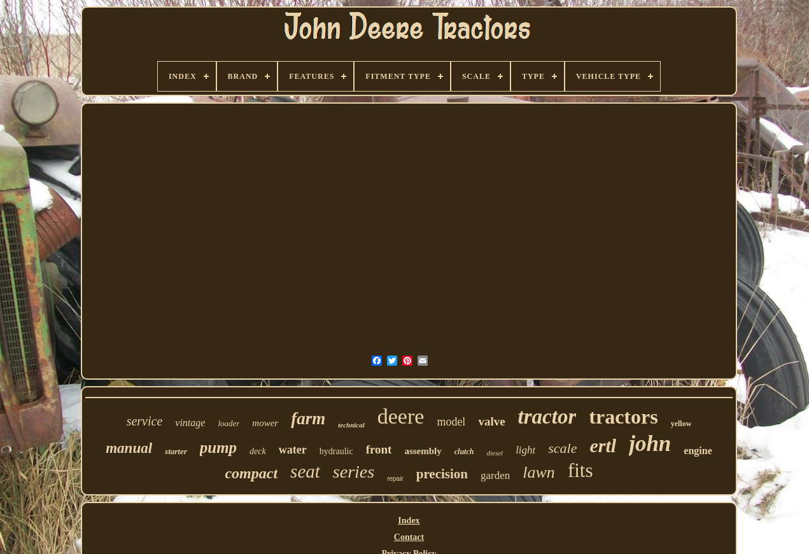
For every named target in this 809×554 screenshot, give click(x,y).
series (353, 471)
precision (442, 473)
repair (395, 478)
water (293, 449)
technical (351, 425)
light (525, 450)
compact (251, 473)
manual (129, 448)
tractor (547, 416)
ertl (603, 445)
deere (401, 416)
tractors (623, 416)
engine (698, 450)
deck (258, 451)
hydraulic (336, 451)
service (145, 421)
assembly (422, 451)
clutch (464, 451)
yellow (681, 423)
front (379, 449)
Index (408, 520)
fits (580, 470)
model (451, 421)
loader (228, 423)
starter (176, 451)
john (650, 443)
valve (491, 421)
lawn (539, 472)
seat (305, 471)
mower (265, 423)
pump (218, 447)
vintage (190, 422)
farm (308, 418)
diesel (494, 453)
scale (562, 448)
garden (495, 475)
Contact (409, 537)
